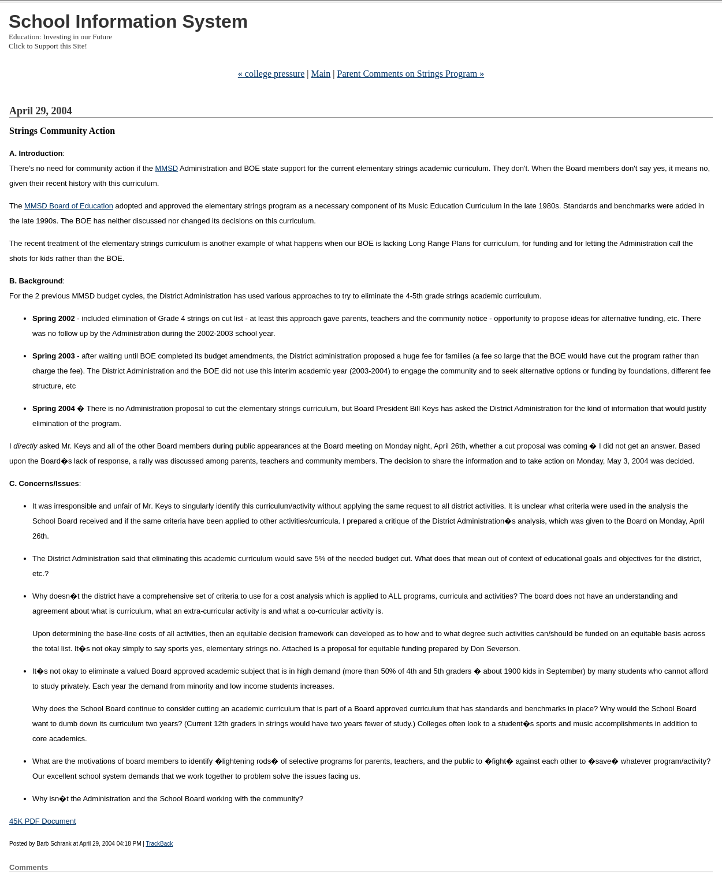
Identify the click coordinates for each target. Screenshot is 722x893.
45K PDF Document (42, 821)
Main (321, 74)
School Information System (128, 21)
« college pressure (271, 74)
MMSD (166, 168)
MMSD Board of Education (68, 205)
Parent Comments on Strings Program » (411, 74)
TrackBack (159, 843)
